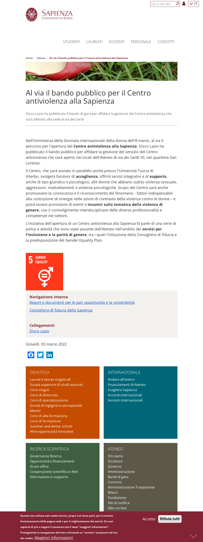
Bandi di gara (118, 477)
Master (35, 410)
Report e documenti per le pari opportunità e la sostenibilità (82, 302)
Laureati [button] (94, 41)
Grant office (39, 466)
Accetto (149, 519)
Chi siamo (115, 456)
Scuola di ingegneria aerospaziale (56, 405)
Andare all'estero (121, 379)
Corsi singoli (39, 390)
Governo (115, 466)
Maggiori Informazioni (53, 538)
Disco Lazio (39, 330)
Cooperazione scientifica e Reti (54, 471)
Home (29, 58)
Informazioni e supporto (49, 477)
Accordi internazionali (125, 395)
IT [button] (193, 3)
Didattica (39, 372)
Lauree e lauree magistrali (50, 379)
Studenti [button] (71, 41)
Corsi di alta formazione (48, 416)
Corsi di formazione (45, 421)
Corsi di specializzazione (49, 400)
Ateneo (41, 58)
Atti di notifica (118, 503)
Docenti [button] (116, 41)
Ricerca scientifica (49, 449)
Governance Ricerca (45, 456)
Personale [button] (141, 41)
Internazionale (124, 372)
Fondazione (117, 497)
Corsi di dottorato (44, 395)
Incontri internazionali (125, 400)
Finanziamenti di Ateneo (127, 384)
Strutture (115, 461)
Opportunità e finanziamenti (52, 461)
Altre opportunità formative (51, 431)
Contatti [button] (165, 41)
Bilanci (113, 492)
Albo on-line (117, 508)
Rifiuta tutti (170, 519)
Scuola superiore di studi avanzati (56, 384)
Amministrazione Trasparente (131, 487)
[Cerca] (177, 4)
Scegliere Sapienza (122, 390)
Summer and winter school (51, 426)
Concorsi (115, 482)
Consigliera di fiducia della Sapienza (61, 310)
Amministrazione (121, 471)
